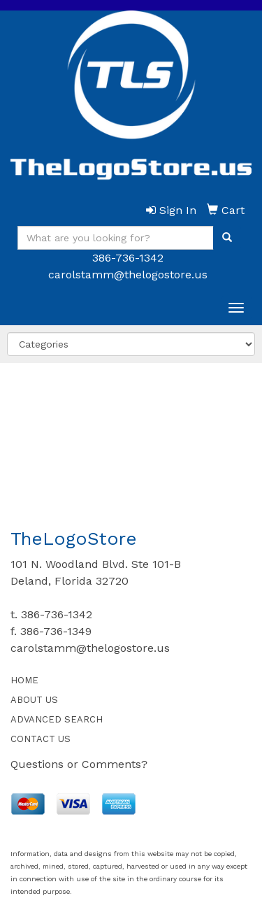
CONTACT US (40, 739)
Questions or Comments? (78, 764)
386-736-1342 (127, 257)
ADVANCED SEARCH (56, 719)
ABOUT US (34, 699)
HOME (24, 680)
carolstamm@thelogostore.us (128, 274)
